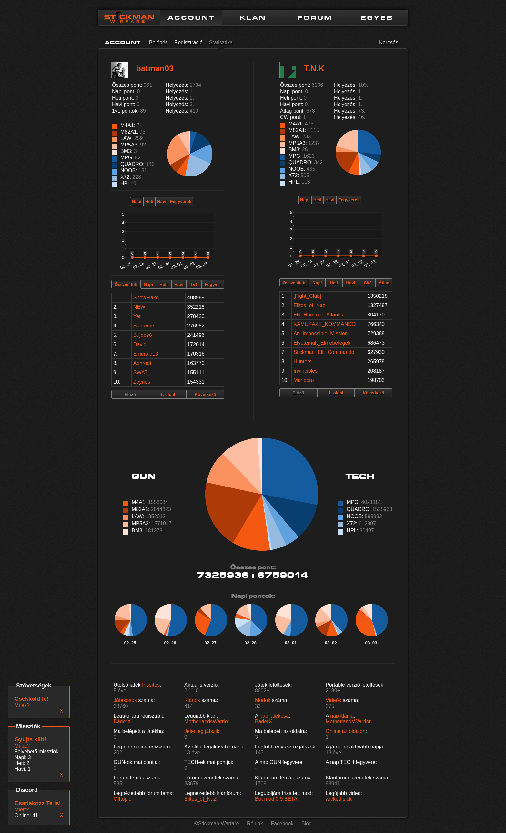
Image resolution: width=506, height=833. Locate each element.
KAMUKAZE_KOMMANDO (324, 324)
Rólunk (255, 823)
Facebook (282, 823)
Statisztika (221, 42)
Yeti (137, 316)
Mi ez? (22, 745)
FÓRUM (315, 17)
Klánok (192, 700)
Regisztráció (188, 42)
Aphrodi (142, 363)
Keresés (388, 42)
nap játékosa (274, 715)
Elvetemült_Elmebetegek (321, 343)
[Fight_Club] (307, 296)
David (140, 344)
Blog (306, 823)
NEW (139, 307)
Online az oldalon (346, 731)
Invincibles (305, 371)
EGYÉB (377, 17)
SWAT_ (141, 372)
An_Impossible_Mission (320, 333)
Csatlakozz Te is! (38, 803)
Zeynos (141, 382)
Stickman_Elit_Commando (323, 352)
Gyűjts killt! (30, 739)
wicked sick (339, 799)
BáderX (122, 721)
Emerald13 (145, 353)
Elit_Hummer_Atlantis (318, 314)
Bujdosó (142, 335)
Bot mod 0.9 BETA (276, 799)
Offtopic (122, 799)
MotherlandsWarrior (206, 721)
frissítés (151, 684)
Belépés (158, 42)
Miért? (22, 809)
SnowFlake (146, 297)
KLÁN (253, 17)
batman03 (155, 68)
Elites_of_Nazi (309, 305)
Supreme (143, 325)
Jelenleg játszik (201, 731)
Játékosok (125, 700)
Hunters (302, 361)
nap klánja (342, 715)
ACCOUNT (191, 17)
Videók (333, 700)
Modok (262, 700)
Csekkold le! (32, 699)
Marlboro (303, 380)
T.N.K (314, 68)
